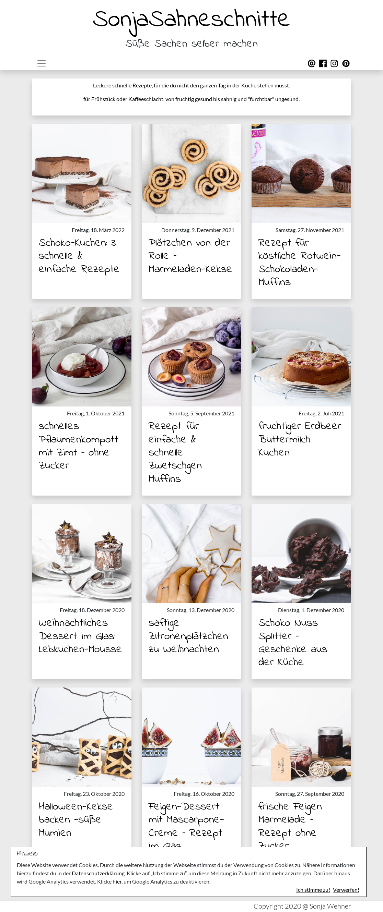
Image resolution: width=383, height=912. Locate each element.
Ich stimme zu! (313, 889)
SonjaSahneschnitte (191, 20)
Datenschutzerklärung (98, 873)
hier (117, 881)
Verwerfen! (346, 889)
